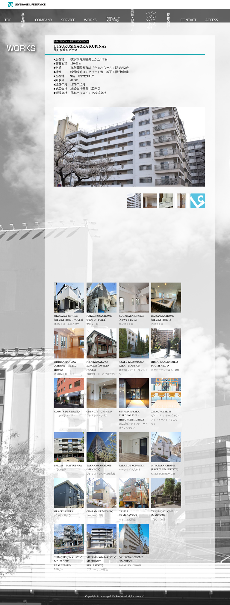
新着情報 (23, 20)
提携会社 (168, 20)
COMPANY (43, 19)
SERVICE (68, 19)
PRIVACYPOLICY (113, 20)
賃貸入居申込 (132, 20)
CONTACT (188, 19)
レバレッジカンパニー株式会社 (150, 20)
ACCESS (211, 19)
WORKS (90, 19)
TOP (7, 19)
